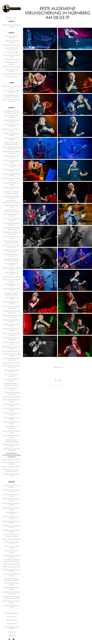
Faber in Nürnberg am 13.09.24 (11, 206)
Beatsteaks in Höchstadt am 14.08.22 (11, 570)
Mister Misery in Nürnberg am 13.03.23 (11, 359)
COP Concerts (11, 617)
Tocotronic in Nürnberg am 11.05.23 (11, 343)
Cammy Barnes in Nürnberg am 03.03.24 (11, 233)
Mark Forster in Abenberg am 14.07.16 (11, 602)
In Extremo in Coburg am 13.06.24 (11, 543)
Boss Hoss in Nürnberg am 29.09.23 (11, 325)
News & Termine (11, 18)
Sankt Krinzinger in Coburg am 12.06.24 (11, 556)
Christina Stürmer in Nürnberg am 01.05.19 (11, 441)
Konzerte (11, 107)
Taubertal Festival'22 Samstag (11, 70)
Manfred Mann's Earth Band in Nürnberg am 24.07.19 (11, 597)
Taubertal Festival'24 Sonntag (11, 37)
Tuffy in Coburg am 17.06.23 (11, 567)
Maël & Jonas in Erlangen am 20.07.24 (11, 522)
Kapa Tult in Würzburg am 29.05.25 (11, 161)
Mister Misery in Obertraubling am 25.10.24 (11, 201)
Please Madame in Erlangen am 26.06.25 (11, 152)
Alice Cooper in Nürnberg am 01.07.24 (11, 526)
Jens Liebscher (60, 385)
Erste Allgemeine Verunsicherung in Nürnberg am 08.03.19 (11, 455)
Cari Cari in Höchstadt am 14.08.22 (11, 575)
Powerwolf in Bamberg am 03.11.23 (11, 303)
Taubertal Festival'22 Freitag (11, 74)
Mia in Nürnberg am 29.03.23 (11, 351)
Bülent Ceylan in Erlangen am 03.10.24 (11, 92)
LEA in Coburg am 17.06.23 (11, 564)
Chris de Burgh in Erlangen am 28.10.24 (11, 197)
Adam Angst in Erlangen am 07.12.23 (11, 289)
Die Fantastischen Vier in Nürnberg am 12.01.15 (11, 470)
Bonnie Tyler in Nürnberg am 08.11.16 (11, 463)
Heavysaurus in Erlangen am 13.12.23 (11, 280)
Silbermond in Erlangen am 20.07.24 (11, 517)
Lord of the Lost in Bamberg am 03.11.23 (11, 307)
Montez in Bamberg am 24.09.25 (11, 134)
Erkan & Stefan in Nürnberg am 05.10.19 (11, 100)
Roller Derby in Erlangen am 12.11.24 (11, 188)
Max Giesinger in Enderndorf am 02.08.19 (11, 593)
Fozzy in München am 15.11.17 (11, 460)
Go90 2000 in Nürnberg (11, 60)
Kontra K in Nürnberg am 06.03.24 (11, 219)
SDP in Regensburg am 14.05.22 (11, 418)
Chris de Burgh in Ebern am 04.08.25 (11, 486)
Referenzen (11, 632)
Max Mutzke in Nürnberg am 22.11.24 (11, 179)
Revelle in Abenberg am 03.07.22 (11, 584)
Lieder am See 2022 (11, 77)
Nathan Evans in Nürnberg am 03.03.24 (11, 228)
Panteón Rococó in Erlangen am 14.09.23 (11, 334)
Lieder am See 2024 (11, 52)
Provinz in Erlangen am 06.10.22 (11, 371)
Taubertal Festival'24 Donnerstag (11, 49)
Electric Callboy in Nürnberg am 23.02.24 (11, 246)
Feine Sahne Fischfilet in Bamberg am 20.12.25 (11, 112)
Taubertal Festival (11, 623)
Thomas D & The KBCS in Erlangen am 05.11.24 (11, 193)
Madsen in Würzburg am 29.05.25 (11, 157)
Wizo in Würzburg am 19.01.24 (11, 264)
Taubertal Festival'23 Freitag (11, 67)
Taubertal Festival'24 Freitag (11, 45)
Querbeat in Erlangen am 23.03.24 (11, 215)
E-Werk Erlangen (11, 620)
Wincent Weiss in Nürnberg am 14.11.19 (11, 436)
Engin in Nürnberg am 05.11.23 (11, 298)
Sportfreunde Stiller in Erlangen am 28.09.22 (11, 384)
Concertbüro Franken (11, 613)
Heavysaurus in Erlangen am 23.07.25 (11, 491)
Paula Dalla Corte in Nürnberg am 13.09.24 (11, 210)
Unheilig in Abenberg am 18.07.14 (11, 606)
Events (11, 83)
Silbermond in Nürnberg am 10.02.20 (11, 423)
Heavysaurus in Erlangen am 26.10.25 (11, 130)
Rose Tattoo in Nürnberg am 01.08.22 (11, 409)
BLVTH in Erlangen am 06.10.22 (11, 375)
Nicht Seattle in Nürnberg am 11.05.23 (11, 347)
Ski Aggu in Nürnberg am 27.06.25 (11, 495)
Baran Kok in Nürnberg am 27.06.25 (11, 500)
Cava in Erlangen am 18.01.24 (11, 277)
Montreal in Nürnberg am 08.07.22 (11, 414)
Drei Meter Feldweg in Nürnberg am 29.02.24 (11, 242)
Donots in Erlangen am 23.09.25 (11, 139)
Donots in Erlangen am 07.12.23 (11, 285)
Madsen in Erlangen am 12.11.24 (11, 184)
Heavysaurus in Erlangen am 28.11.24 (11, 175)
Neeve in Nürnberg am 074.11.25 (11, 125)
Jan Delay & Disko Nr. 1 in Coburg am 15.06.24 (11, 535)
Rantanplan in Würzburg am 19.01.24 (11, 269)
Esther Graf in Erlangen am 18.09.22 (11, 400)
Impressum (11, 635)
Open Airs (11, 482)
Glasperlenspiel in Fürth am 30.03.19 (11, 445)
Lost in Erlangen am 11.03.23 (11, 363)
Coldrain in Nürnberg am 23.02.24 (11, 255)
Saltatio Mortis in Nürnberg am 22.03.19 (11, 450)
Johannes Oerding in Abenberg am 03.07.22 (11, 579)
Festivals (11, 33)
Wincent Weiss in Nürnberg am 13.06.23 (11, 339)
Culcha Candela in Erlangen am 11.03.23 (11, 366)
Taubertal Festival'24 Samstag (11, 42)
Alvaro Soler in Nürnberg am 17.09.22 (11, 405)
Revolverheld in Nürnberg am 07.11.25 (11, 121)
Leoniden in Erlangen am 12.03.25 (11, 166)
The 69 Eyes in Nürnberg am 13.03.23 (11, 355)
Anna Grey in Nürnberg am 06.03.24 (11, 224)
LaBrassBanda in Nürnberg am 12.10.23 (11, 312)
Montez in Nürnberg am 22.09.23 (11, 330)
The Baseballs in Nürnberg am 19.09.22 (11, 393)
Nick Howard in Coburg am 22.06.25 (11, 509)
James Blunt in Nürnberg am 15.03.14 (11, 475)
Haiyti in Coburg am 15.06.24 (11, 539)
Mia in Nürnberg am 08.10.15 (11, 467)
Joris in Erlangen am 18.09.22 (11, 397)
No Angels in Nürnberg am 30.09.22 (11, 380)
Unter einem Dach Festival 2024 (11, 56)
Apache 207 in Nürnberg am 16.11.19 (11, 432)
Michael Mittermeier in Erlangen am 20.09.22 (11, 96)
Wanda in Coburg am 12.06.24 (11, 552)
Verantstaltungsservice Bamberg (11, 627)
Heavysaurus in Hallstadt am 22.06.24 (11, 531)
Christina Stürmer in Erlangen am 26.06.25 (11, 148)
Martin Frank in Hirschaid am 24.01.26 (11, 26)
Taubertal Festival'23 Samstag (11, 63)
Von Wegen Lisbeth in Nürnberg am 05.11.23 (11, 294)
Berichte (11, 21)
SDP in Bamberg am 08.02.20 (11, 427)
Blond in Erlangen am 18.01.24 (11, 273)
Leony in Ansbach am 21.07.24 (11, 513)
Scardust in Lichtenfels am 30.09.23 (11, 321)
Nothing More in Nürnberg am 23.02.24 (11, 251)
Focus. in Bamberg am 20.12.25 (11, 116)
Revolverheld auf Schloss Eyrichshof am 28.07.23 (11, 560)
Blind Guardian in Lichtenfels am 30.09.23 (11, 316)
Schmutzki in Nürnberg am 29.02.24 (11, 237)
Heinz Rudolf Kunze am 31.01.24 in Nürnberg (11, 260)
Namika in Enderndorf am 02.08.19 (11, 588)
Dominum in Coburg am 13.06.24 (11, 547)
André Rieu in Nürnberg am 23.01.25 (11, 170)
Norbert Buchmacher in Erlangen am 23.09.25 (11, 143)
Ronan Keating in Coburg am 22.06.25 (11, 504)
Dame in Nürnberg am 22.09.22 (11, 389)
